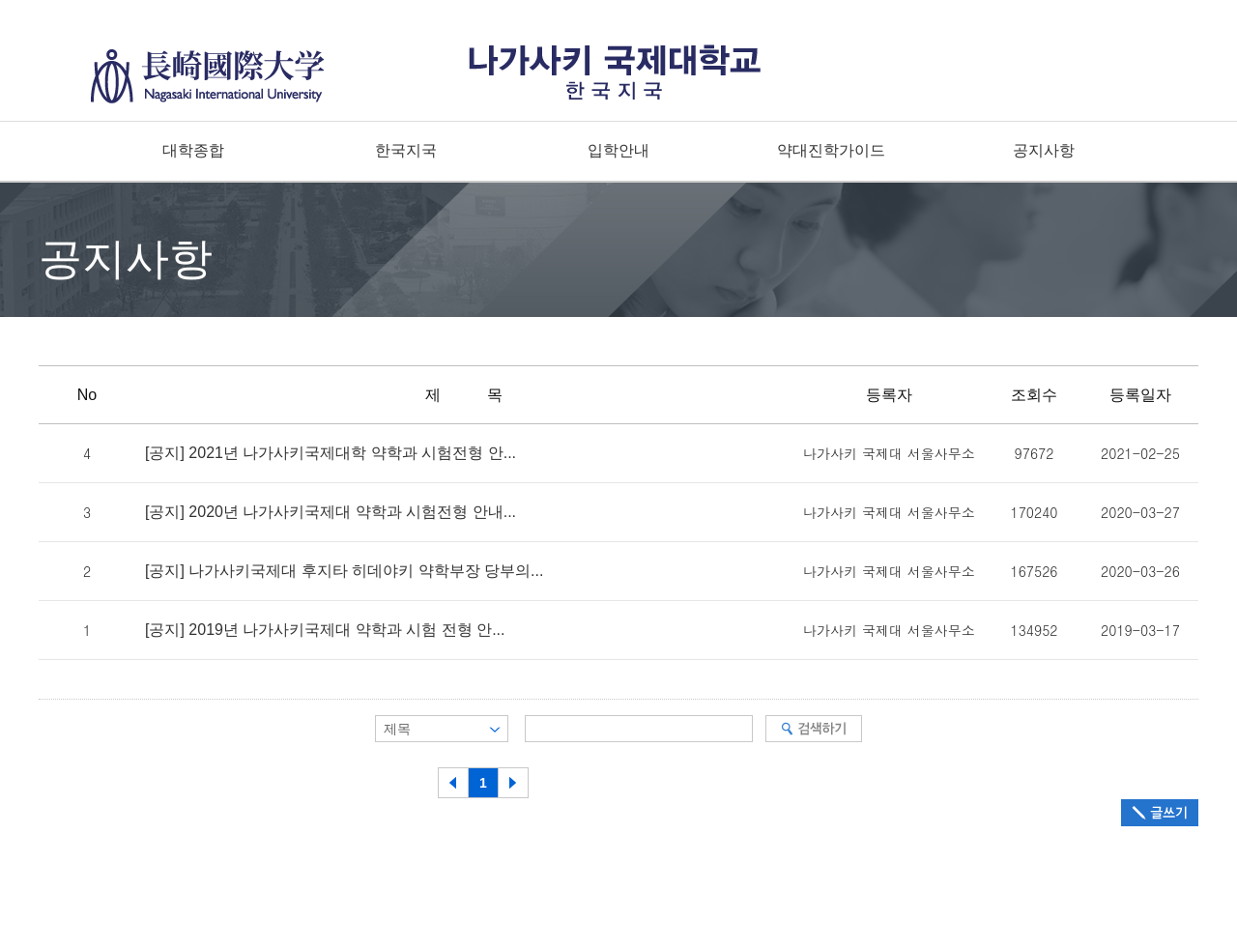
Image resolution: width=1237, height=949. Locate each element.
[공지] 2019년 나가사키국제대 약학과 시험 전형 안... (325, 630)
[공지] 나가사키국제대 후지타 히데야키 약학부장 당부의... (344, 571)
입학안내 (618, 150)
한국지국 (406, 150)
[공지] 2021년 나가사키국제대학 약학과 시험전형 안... (330, 453)
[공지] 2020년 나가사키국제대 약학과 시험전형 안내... (330, 512)
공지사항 (1044, 150)
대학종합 (193, 150)
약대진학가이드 (831, 150)
